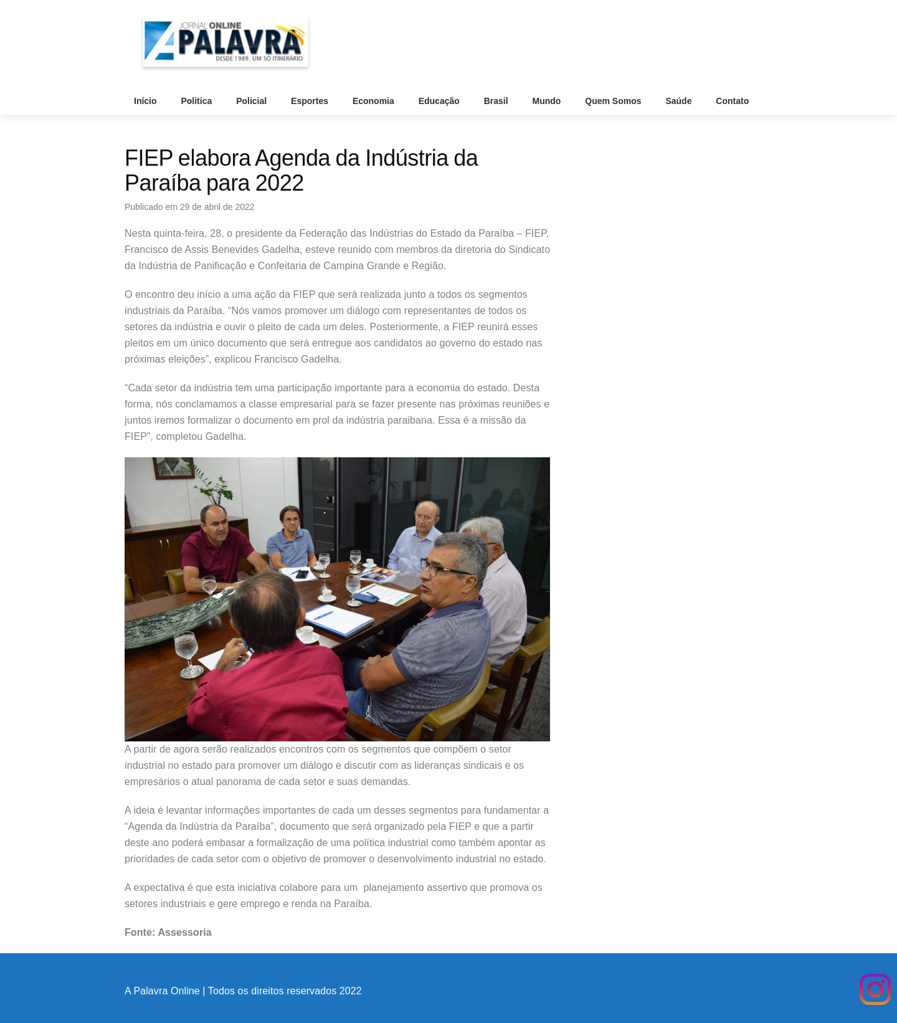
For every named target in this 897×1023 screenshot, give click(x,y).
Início (146, 101)
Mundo (548, 101)
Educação (440, 101)
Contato (733, 101)
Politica (197, 101)
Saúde (679, 101)
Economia (375, 101)
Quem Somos (614, 101)
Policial (252, 101)
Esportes (311, 101)
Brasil (497, 101)
